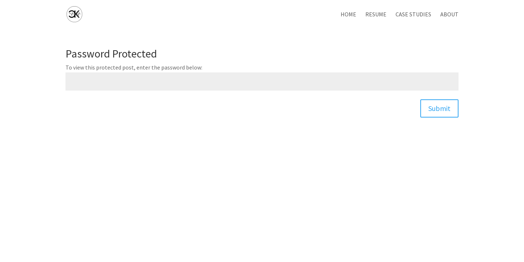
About (449, 15)
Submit (439, 108)
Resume (375, 15)
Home (348, 15)
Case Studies (413, 15)
